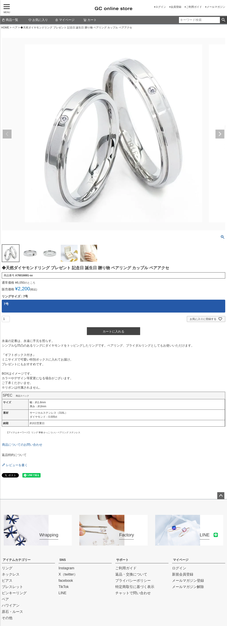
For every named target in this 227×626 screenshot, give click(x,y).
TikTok (64, 587)
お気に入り (38, 20)
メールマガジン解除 (188, 587)
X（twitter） (68, 574)
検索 (223, 20)
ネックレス (11, 574)
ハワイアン (11, 605)
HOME (5, 27)
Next (219, 134)
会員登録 (176, 6)
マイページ (64, 20)
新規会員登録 (182, 574)
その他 (7, 618)
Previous (7, 134)
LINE (63, 593)
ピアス (7, 580)
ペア (15, 27)
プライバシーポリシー (133, 580)
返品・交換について (131, 574)
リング (7, 568)
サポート (122, 560)
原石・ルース (12, 612)
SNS (62, 560)
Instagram (66, 568)
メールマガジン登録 (188, 580)
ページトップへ (220, 495)
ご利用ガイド (194, 6)
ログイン (160, 6)
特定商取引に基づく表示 (134, 587)
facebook (66, 580)
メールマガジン (216, 6)
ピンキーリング (14, 593)
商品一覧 (10, 20)
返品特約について (14, 455)
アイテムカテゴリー (17, 560)
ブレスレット (12, 587)
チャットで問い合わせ (133, 593)
